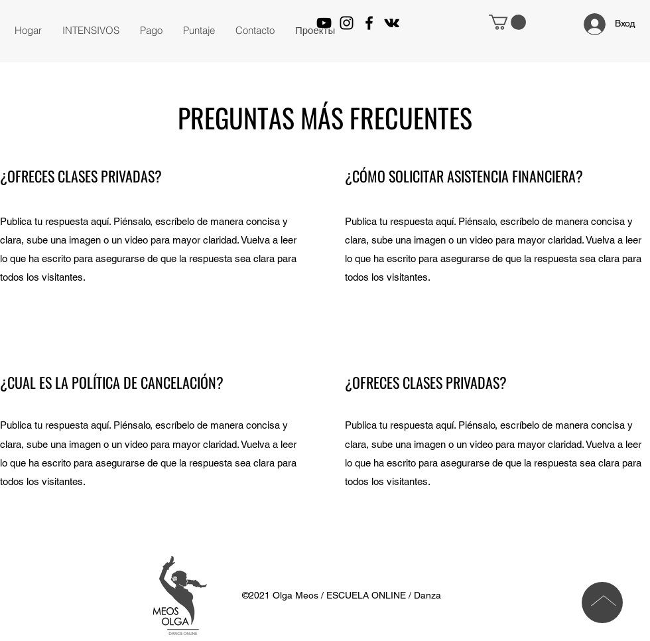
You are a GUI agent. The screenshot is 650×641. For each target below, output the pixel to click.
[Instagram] (347, 23)
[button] (90, 30)
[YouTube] (324, 23)
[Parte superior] (602, 602)
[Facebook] (369, 23)
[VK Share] (392, 23)
